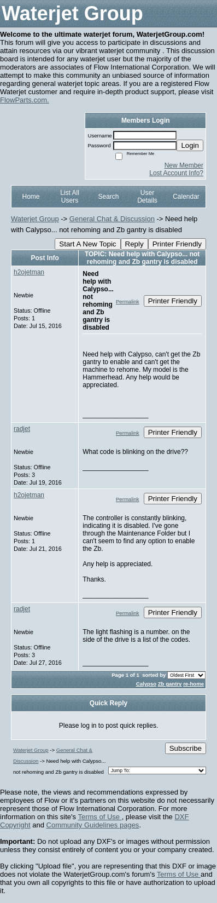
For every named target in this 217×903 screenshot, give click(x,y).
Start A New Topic (87, 244)
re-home (193, 684)
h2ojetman (29, 272)
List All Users (69, 196)
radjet (22, 429)
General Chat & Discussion (112, 219)
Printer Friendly (177, 244)
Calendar (186, 196)
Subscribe (185, 748)
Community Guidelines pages (92, 825)
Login (190, 145)
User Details (147, 196)
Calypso (146, 684)
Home (30, 196)
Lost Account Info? (176, 173)
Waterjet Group (35, 219)
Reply (134, 244)
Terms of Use (99, 817)
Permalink (127, 301)
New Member (184, 165)
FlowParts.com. (24, 100)
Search (108, 196)
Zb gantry (170, 684)
